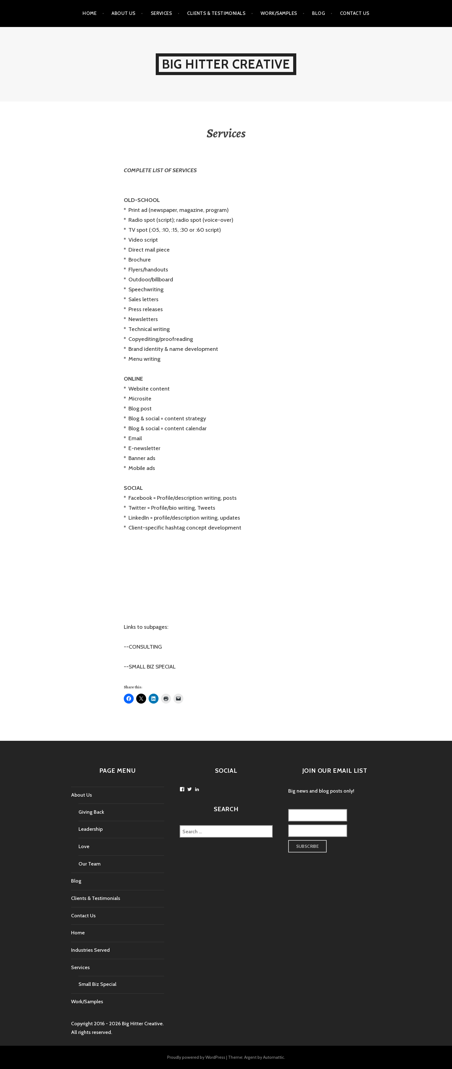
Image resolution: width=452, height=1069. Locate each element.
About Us (124, 13)
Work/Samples (279, 13)
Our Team (89, 864)
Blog (318, 13)
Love (83, 846)
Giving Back (91, 812)
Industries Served (90, 950)
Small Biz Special (97, 984)
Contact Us (354, 13)
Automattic (273, 1057)
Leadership (90, 829)
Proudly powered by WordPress (196, 1057)
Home (89, 13)
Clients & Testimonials (216, 13)
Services (161, 13)
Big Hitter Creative (226, 64)
